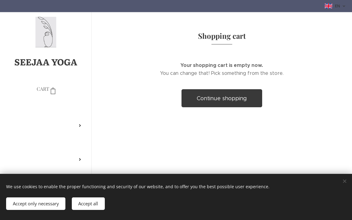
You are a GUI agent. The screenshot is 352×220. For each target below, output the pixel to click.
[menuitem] (46, 107)
